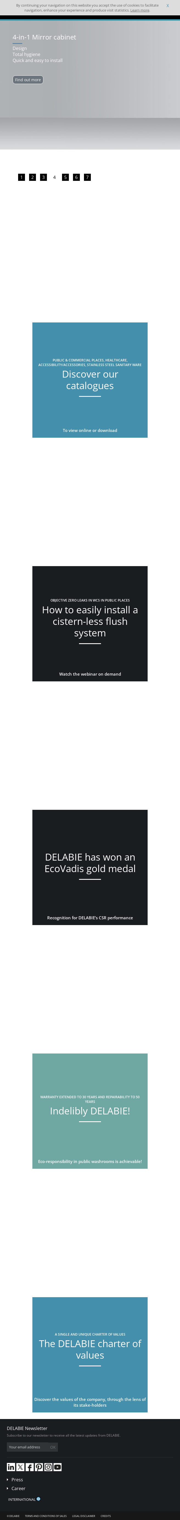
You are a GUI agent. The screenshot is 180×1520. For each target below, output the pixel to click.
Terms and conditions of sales (46, 1516)
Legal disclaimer (83, 1516)
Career (19, 1488)
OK (53, 1447)
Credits (106, 1516)
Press (17, 1480)
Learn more (139, 10)
